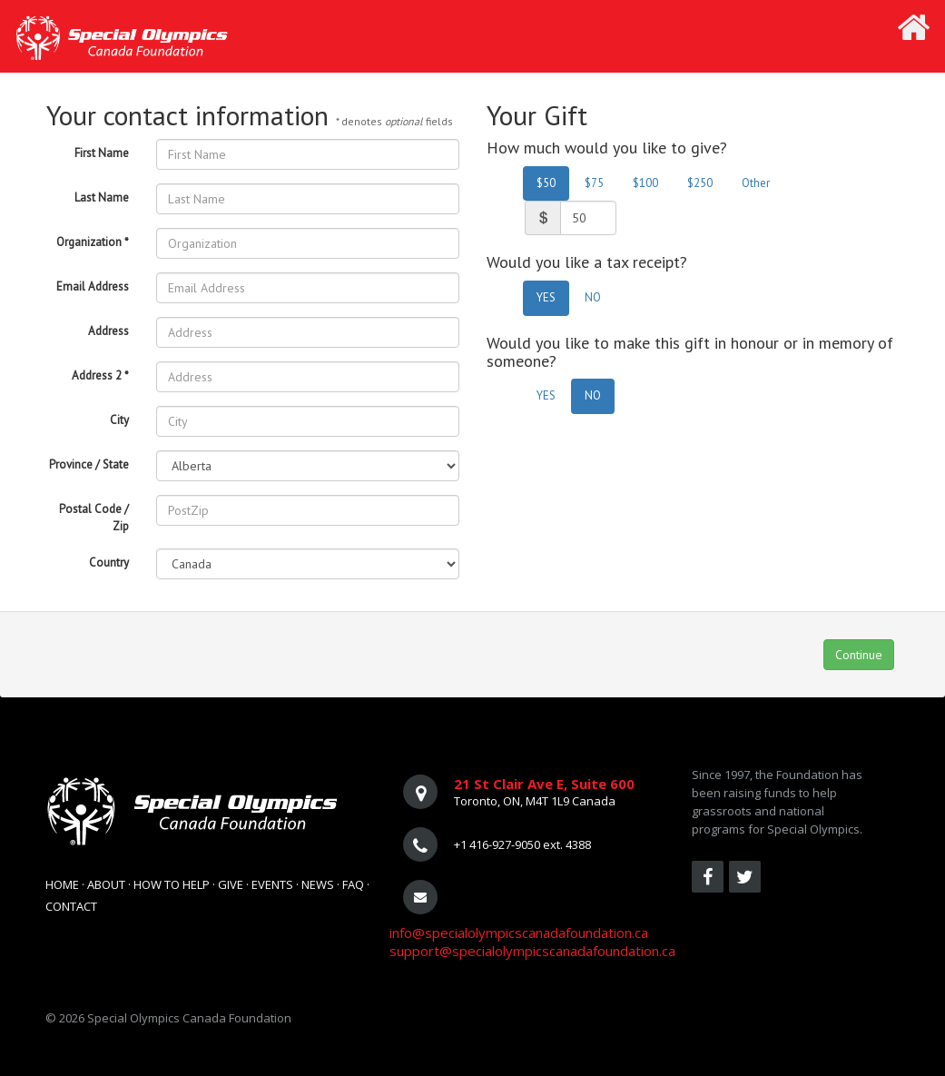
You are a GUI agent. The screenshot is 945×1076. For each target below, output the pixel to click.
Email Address (92, 286)
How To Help (171, 884)
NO (593, 297)
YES (546, 297)
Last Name (101, 197)
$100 (645, 183)
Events (272, 884)
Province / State (89, 464)
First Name (101, 153)
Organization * (92, 242)
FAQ (353, 884)
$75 (594, 183)
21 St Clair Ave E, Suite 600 (544, 784)
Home (62, 884)
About (106, 884)
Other (756, 183)
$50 (546, 183)
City (119, 420)
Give (230, 884)
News (317, 884)
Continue (858, 655)
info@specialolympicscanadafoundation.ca (518, 932)
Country (109, 562)
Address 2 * (100, 375)
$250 (700, 183)
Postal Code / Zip (94, 517)
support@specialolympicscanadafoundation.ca (532, 951)
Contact (71, 906)
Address (108, 331)
